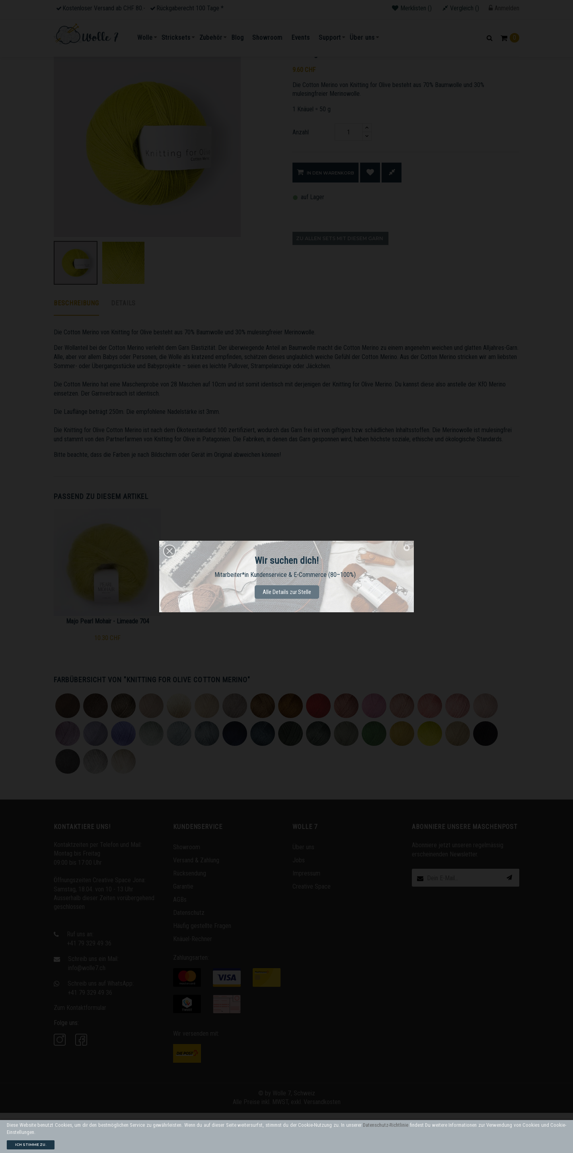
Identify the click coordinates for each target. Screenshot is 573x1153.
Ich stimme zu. (30, 1144)
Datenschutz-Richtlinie (385, 1125)
